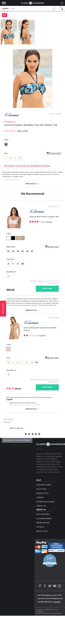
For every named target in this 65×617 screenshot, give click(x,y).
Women (5, 8)
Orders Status (42, 493)
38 (22, 251)
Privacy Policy (42, 531)
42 (32, 251)
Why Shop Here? (42, 514)
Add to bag (47, 288)
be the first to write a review (17, 440)
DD (22, 263)
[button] (3, 308)
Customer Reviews (44, 518)
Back (4, 15)
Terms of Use (56, 613)
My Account (41, 489)
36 (18, 251)
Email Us (57, 602)
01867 (8, 399)
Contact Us (41, 506)
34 (13, 251)
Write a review (22, 131)
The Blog (40, 527)
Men (13, 8)
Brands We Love (43, 523)
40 (27, 251)
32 (8, 251)
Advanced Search (43, 485)
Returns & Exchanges (45, 502)
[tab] (16, 428)
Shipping (39, 497)
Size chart (56, 153)
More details (31, 184)
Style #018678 (53, 318)
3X (36, 362)
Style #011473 (53, 207)
